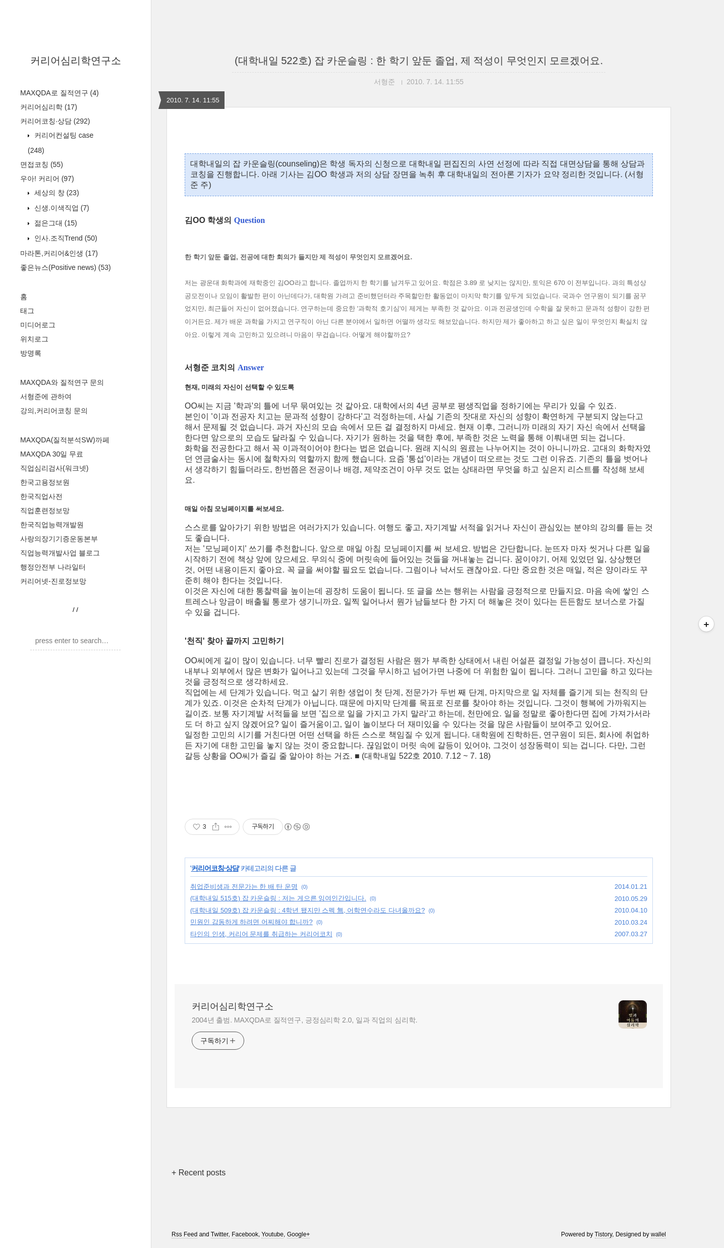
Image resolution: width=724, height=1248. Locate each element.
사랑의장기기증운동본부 (59, 539)
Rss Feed (184, 1234)
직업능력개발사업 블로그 (60, 553)
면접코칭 (41, 164)
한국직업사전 (41, 496)
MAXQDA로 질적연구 (59, 93)
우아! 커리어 (47, 179)
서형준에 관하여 (46, 396)
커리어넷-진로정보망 (53, 581)
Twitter (220, 1234)
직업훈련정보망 (45, 510)
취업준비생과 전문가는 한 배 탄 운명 (244, 886)
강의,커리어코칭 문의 (54, 411)
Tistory (603, 1234)
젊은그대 (54, 223)
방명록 (30, 353)
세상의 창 (55, 193)
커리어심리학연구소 (75, 60)
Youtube (272, 1234)
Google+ (298, 1234)
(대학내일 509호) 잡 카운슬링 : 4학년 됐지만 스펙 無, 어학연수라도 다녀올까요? (307, 910)
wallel (658, 1234)
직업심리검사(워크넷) (54, 468)
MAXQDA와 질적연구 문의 (62, 382)
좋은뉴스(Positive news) (65, 267)
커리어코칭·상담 (55, 121)
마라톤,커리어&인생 (59, 253)
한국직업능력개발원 (52, 525)
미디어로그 (37, 325)
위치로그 (34, 339)
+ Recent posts (199, 1172)
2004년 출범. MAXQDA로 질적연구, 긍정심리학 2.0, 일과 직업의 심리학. (304, 1020)
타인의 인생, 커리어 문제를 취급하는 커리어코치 (261, 934)
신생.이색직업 (60, 208)
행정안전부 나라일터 (53, 567)
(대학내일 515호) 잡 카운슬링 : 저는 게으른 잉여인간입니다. (278, 898)
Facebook (245, 1234)
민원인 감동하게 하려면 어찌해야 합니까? (251, 922)
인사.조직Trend (64, 238)
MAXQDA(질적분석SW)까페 (64, 440)
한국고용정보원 (45, 482)
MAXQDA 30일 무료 (51, 454)
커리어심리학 (48, 107)
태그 (27, 311)
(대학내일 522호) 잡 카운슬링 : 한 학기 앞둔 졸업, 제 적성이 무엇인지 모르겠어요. (419, 60)
